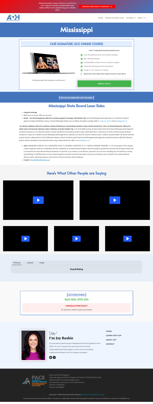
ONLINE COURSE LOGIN (114, 18)
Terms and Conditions (90, 397)
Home (100, 18)
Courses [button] (131, 18)
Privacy (101, 397)
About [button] (141, 18)
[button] (76, 43)
